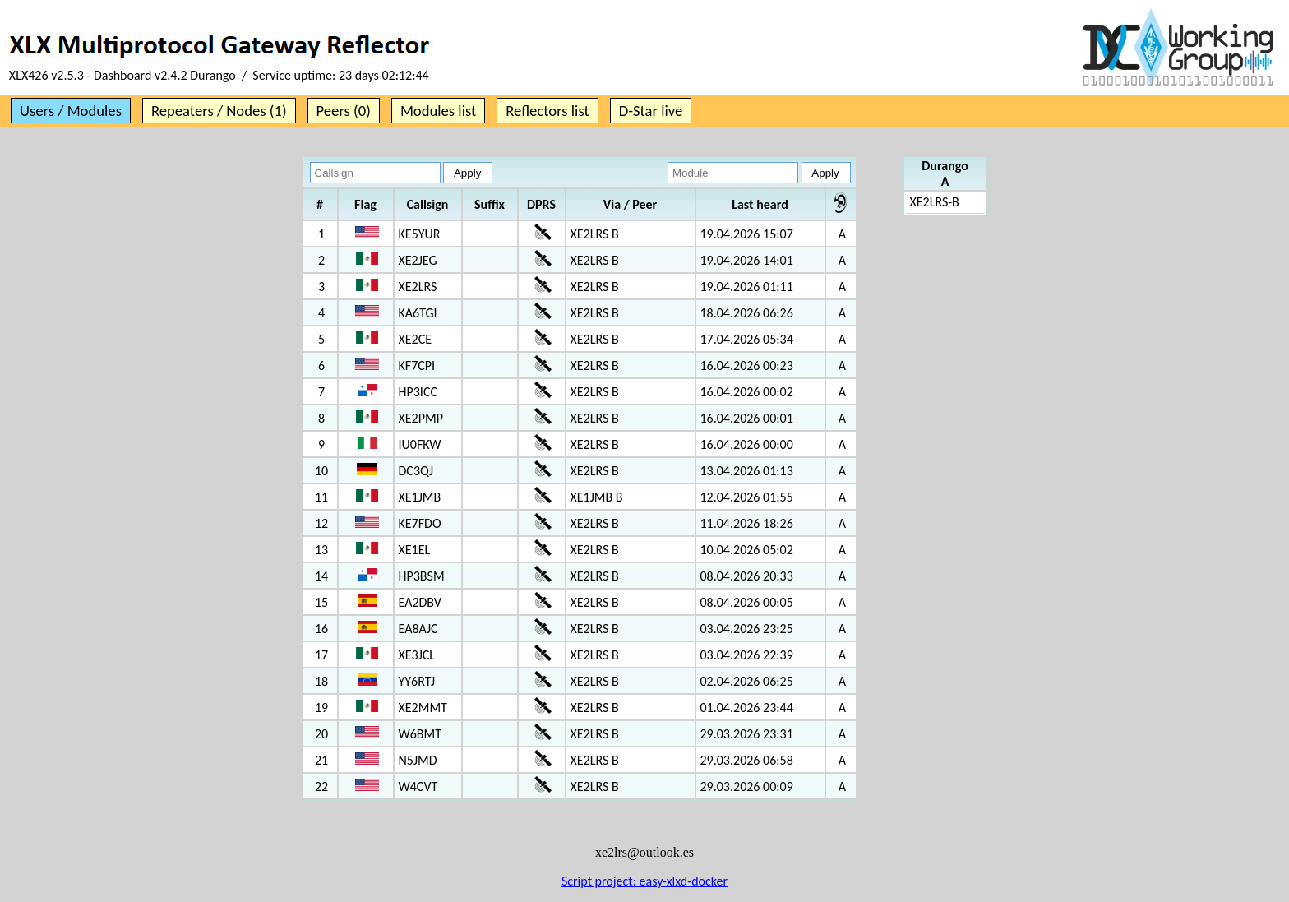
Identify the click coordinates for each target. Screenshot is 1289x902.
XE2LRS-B (934, 202)
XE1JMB (420, 497)
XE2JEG (418, 260)
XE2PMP (421, 418)
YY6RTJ (417, 681)
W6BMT (420, 734)
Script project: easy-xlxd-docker (644, 881)
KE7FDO (420, 523)
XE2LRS (418, 286)
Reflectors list (547, 110)
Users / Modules (71, 110)
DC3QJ (416, 471)
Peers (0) (343, 110)
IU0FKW (420, 444)
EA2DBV (420, 602)
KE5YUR (420, 234)
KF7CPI (417, 365)
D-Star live (651, 110)
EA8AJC (418, 628)
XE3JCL (417, 655)
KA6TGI (418, 313)
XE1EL (415, 549)
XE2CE (415, 339)
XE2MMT (423, 707)
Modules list (438, 110)
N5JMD (418, 760)
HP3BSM (422, 576)
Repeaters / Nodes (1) (219, 110)
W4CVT (418, 786)
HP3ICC (418, 392)
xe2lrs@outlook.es (644, 852)
